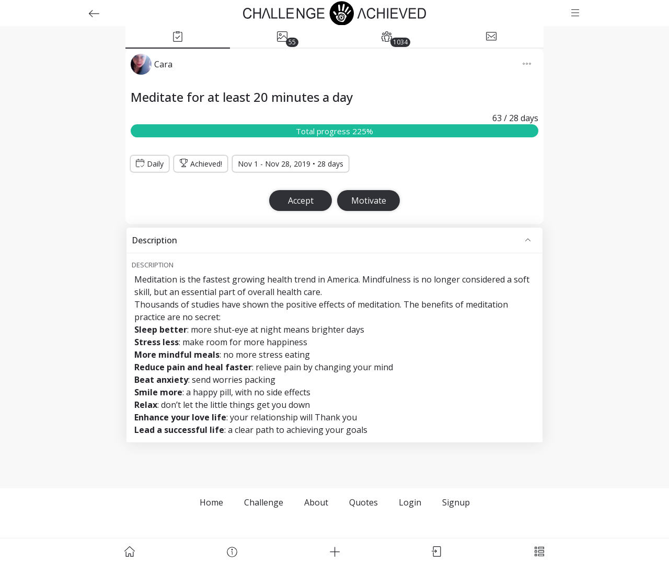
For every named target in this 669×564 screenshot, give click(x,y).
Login (410, 502)
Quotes (363, 502)
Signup (456, 502)
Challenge (263, 502)
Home (211, 502)
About (316, 502)
